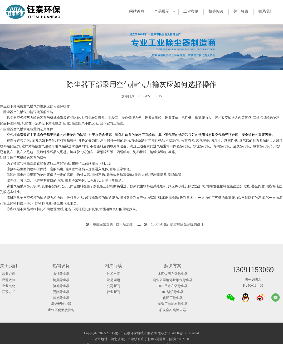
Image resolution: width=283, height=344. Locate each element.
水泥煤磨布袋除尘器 (173, 274)
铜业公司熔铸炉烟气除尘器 (173, 280)
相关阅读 (216, 11)
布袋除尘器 (61, 274)
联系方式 (8, 292)
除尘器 (8, 129)
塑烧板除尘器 (61, 304)
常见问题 (113, 280)
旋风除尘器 (61, 280)
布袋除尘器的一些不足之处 (113, 224)
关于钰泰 (241, 11)
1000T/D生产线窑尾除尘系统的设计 (177, 224)
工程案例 (191, 11)
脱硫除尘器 (61, 292)
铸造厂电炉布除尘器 (173, 304)
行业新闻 (113, 292)
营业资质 (8, 274)
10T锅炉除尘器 (172, 292)
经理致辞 (8, 280)
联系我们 (265, 11)
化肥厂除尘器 (173, 298)
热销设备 (61, 265)
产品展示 (161, 11)
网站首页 (136, 11)
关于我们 (8, 265)
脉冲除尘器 (61, 286)
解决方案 (172, 265)
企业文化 (8, 286)
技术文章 (113, 274)
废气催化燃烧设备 (61, 310)
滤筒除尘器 (61, 298)
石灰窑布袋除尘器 (172, 310)
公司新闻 (113, 286)
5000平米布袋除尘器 (173, 286)
